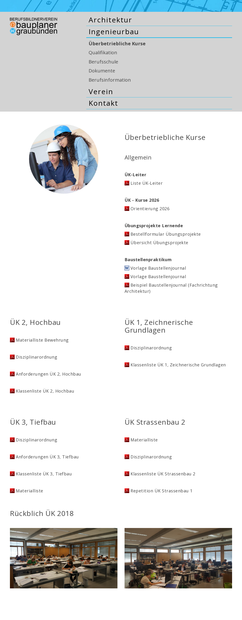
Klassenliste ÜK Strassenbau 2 (162, 474)
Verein (101, 91)
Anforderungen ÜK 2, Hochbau (48, 374)
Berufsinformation (110, 80)
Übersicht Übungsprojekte (159, 242)
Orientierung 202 (148, 208)
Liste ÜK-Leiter (146, 183)
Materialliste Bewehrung (42, 340)
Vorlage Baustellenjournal (158, 268)
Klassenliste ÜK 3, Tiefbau (44, 474)
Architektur (110, 20)
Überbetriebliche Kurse (117, 43)
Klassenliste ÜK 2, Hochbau (45, 391)
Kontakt (103, 103)
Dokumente (102, 70)
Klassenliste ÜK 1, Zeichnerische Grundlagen (178, 365)
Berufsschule (103, 62)
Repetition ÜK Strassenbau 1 (161, 491)
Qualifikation (103, 52)
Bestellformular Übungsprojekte (165, 234)
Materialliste (29, 491)
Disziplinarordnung (36, 357)
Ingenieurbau (114, 31)
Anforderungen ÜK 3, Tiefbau (47, 457)
